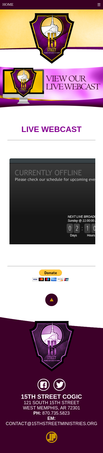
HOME (7, 4)
